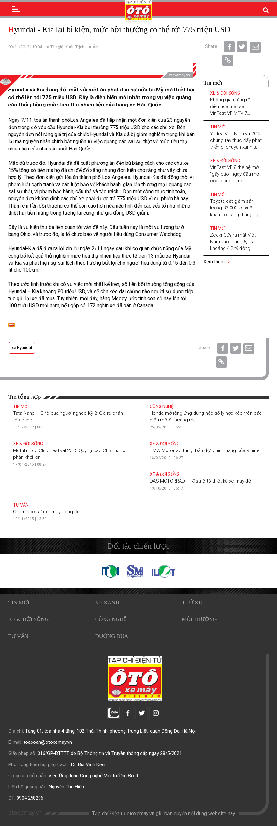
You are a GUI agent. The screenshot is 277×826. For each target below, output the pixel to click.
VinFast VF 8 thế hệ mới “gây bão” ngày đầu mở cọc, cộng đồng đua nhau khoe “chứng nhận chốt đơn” (235, 180)
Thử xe (192, 603)
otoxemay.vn (25, 812)
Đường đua (111, 636)
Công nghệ (162, 406)
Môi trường (199, 619)
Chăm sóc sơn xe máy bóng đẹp (47, 512)
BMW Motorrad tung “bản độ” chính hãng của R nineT (206, 450)
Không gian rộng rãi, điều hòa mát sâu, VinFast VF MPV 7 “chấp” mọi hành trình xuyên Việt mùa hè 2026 (235, 113)
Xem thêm (216, 261)
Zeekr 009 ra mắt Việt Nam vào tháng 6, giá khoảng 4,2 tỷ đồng (233, 241)
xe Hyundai (22, 347)
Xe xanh (107, 603)
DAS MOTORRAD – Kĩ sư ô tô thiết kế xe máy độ (200, 481)
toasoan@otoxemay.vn (48, 742)
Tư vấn (21, 505)
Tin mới (218, 126)
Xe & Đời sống (225, 93)
